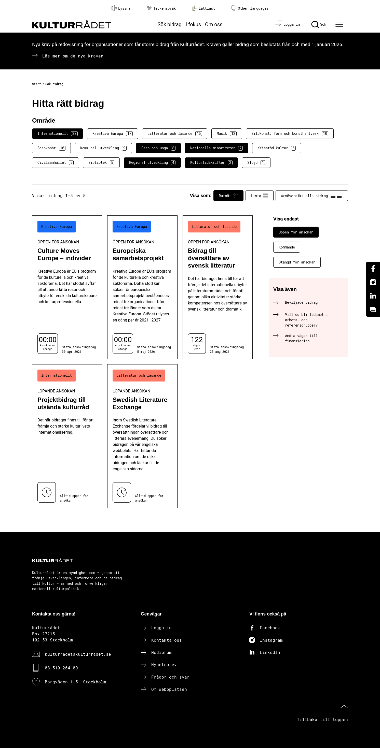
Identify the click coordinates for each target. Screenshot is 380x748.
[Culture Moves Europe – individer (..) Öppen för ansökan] (67, 287)
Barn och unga (158, 148)
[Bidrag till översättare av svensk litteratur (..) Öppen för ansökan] (218, 287)
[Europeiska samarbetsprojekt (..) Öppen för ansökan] (142, 287)
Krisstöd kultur (276, 148)
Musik (227, 133)
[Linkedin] (373, 296)
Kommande (287, 247)
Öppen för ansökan (296, 232)
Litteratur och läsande (174, 133)
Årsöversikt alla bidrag (312, 195)
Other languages (249, 8)
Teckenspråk (161, 8)
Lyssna (121, 8)
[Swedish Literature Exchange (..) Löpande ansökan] (142, 436)
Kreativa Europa (112, 133)
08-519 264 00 (61, 667)
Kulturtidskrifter (211, 162)
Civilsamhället (55, 162)
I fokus (193, 24)
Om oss (213, 24)
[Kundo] (373, 310)
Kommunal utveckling (103, 148)
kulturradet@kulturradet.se (78, 654)
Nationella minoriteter (216, 148)
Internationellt (57, 133)
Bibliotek (101, 162)
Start (36, 84)
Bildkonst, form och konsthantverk (289, 133)
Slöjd (256, 162)
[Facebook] (373, 268)
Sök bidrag (170, 24)
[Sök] (319, 24)
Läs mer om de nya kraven (72, 55)
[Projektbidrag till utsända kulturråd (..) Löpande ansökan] (67, 436)
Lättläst (203, 8)
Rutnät (228, 195)
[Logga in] (287, 24)
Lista (259, 195)
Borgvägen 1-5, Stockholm (75, 681)
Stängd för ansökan (297, 262)
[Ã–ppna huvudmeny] (340, 24)
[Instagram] (373, 282)
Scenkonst (51, 148)
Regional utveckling (152, 162)
